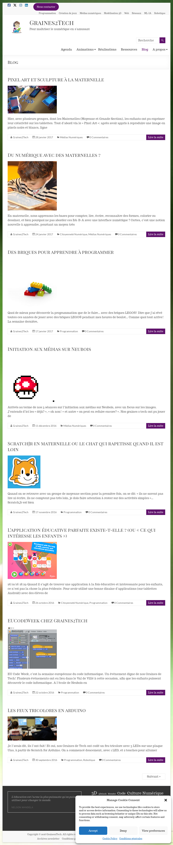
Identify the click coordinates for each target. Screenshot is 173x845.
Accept (93, 830)
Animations (85, 49)
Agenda (66, 49)
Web (126, 13)
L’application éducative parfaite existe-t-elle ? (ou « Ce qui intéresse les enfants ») (82, 533)
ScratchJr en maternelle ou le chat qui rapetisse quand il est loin (85, 446)
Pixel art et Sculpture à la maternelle (56, 79)
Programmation (47, 13)
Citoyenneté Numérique (73, 234)
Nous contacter (46, 6)
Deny (123, 830)
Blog (145, 49)
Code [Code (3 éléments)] (121, 793)
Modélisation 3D (112, 13)
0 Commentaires (99, 137)
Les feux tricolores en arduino (47, 710)
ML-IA (147, 13)
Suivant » (154, 776)
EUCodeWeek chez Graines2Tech (47, 620)
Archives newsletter (48, 838)
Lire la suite (155, 137)
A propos (159, 49)
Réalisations (107, 49)
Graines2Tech (53, 22)
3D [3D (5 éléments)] (94, 793)
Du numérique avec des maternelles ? (54, 155)
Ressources (129, 49)
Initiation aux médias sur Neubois (49, 349)
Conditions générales (130, 838)
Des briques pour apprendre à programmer (61, 252)
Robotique (159, 13)
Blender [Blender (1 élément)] (112, 793)
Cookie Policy (110, 838)
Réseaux (136, 13)
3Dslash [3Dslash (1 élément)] (103, 793)
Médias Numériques (71, 137)
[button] (166, 800)
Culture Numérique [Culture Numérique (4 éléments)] (145, 793)
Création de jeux (68, 13)
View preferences (153, 830)
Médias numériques (90, 13)
